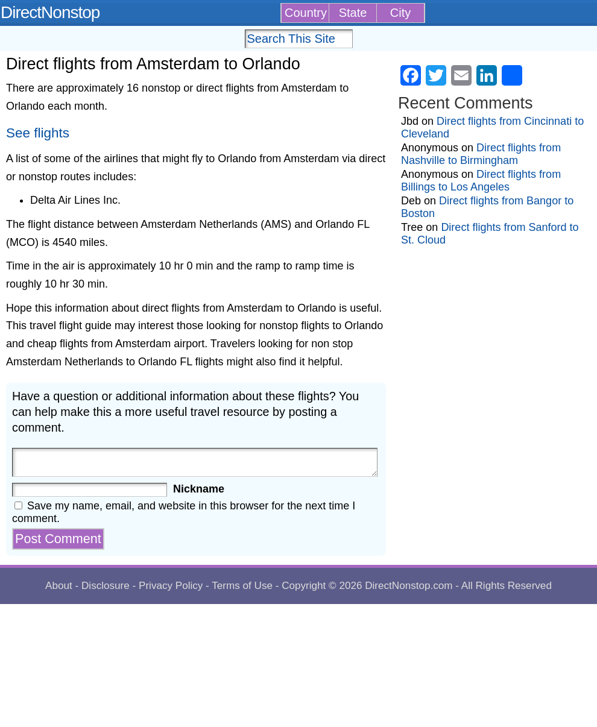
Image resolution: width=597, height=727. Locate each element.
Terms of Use (242, 585)
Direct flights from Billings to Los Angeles (481, 180)
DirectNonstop (50, 12)
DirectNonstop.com (408, 585)
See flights (37, 132)
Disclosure (105, 585)
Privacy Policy (171, 585)
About (58, 585)
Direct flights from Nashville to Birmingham (481, 154)
